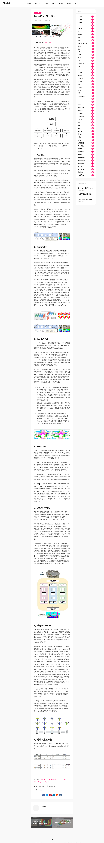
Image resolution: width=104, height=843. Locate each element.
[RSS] (52, 839)
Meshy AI (52, 42)
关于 (76, 3)
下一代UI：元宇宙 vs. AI (85, 188)
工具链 (54, 3)
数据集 (61, 3)
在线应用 (37, 3)
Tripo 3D (46, 42)
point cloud (38, 13)
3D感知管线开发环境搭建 (86, 194)
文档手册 (46, 3)
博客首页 (29, 3)
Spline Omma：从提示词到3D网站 (88, 200)
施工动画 (69, 3)
